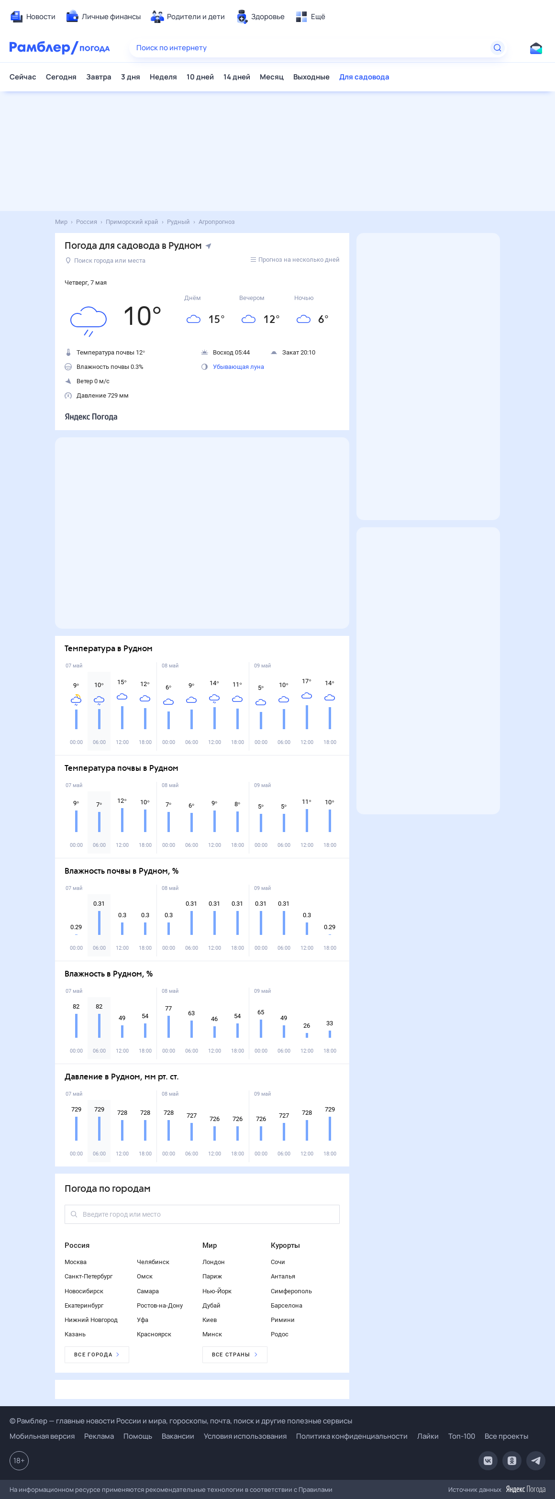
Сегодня (61, 77)
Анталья (283, 1276)
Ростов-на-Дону (160, 1305)
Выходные (311, 77)
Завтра (98, 77)
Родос (280, 1334)
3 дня (130, 77)
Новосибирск (84, 1291)
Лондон (213, 1262)
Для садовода (364, 77)
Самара (148, 1291)
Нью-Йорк (217, 1291)
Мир (209, 1245)
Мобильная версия (42, 1436)
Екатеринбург (84, 1305)
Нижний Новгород (91, 1319)
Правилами (316, 1489)
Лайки (428, 1436)
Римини (283, 1319)
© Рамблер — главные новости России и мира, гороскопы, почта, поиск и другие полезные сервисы (181, 1421)
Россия (77, 1245)
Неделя (163, 77)
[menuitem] (33, 17)
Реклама (99, 1436)
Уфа (142, 1319)
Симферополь (291, 1291)
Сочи (278, 1262)
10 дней (200, 77)
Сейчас (23, 77)
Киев (209, 1319)
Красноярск (154, 1334)
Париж (212, 1276)
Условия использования (245, 1436)
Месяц (272, 77)
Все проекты (506, 1436)
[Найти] (497, 47)
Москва (76, 1262)
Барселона (286, 1305)
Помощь (137, 1436)
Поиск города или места (105, 260)
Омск (145, 1276)
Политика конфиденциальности (352, 1436)
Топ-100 (461, 1436)
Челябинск (153, 1262)
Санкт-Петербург (88, 1276)
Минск (212, 1334)
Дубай (211, 1305)
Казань (75, 1334)
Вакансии (178, 1436)
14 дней (236, 77)
